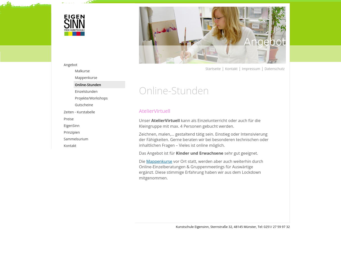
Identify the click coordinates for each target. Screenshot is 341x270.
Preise (69, 119)
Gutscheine (84, 104)
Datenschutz (275, 68)
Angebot (70, 64)
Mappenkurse (86, 77)
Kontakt (70, 145)
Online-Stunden (88, 84)
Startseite (213, 68)
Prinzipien (72, 132)
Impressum (251, 68)
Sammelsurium (76, 139)
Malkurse (82, 71)
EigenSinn (72, 125)
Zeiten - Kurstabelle (79, 112)
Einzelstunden (86, 91)
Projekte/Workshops (91, 98)
